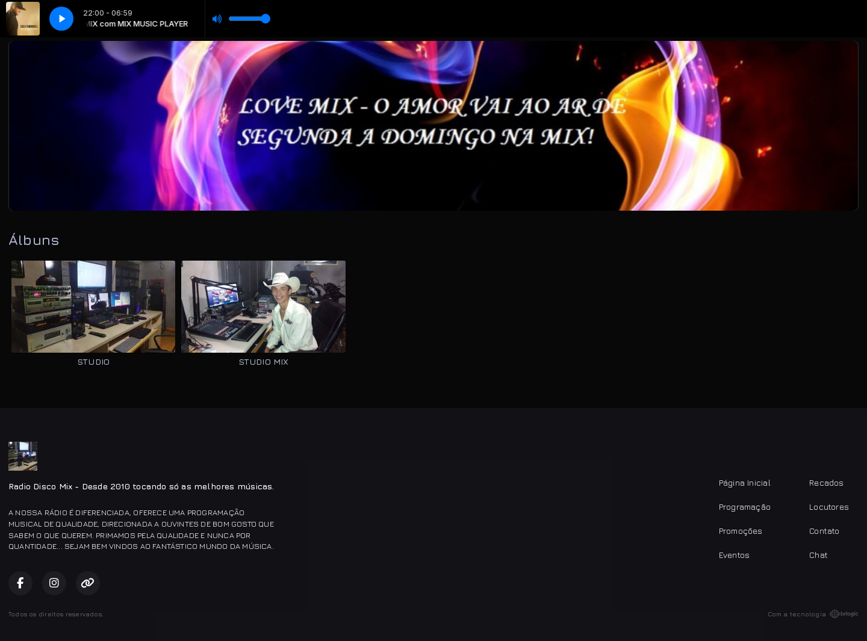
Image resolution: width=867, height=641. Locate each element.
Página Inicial (745, 482)
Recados (826, 482)
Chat (818, 555)
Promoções (741, 530)
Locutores (829, 506)
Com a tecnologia (813, 614)
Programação (745, 506)
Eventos (734, 555)
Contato (824, 530)
